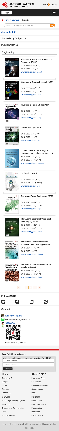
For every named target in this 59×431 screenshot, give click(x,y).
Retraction (36, 412)
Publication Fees (38, 378)
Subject (5, 382)
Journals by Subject (13, 38)
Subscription (7, 404)
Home (7, 20)
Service (6, 397)
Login (7, 12)
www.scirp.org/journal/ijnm (31, 277)
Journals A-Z (7, 378)
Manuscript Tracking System (13, 401)
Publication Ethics (39, 404)
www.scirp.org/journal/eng (31, 186)
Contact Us (6, 393)
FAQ (4, 412)
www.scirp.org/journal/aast (31, 72)
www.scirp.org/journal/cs (30, 140)
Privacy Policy (37, 415)
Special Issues (37, 389)
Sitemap (5, 389)
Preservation (37, 408)
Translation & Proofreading (13, 408)
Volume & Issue (8, 415)
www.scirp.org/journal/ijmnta (32, 254)
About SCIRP (39, 374)
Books (4, 385)
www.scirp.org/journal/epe (31, 209)
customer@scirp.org (13, 316)
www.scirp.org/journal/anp (31, 117)
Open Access (37, 401)
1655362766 (10, 323)
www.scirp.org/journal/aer (31, 95)
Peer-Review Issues (40, 385)
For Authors (36, 382)
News (34, 393)
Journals (15, 20)
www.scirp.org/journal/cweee (32, 163)
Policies (36, 397)
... (35, 288)
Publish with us (11, 45)
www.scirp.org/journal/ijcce (31, 231)
